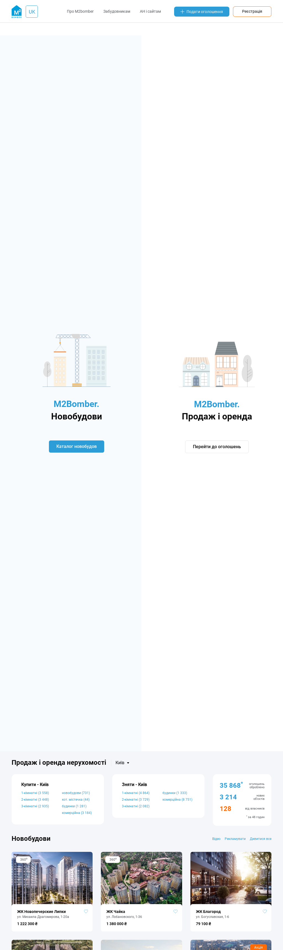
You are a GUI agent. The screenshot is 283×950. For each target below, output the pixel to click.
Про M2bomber (80, 11)
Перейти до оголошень (217, 447)
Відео (216, 839)
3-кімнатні (35, 806)
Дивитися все (260, 839)
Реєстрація (252, 11)
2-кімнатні (35, 800)
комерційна (77, 813)
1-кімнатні (35, 793)
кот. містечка (76, 800)
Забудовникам (116, 11)
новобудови (76, 793)
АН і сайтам (150, 11)
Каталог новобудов (76, 446)
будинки (74, 806)
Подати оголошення (201, 11)
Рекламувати (235, 839)
